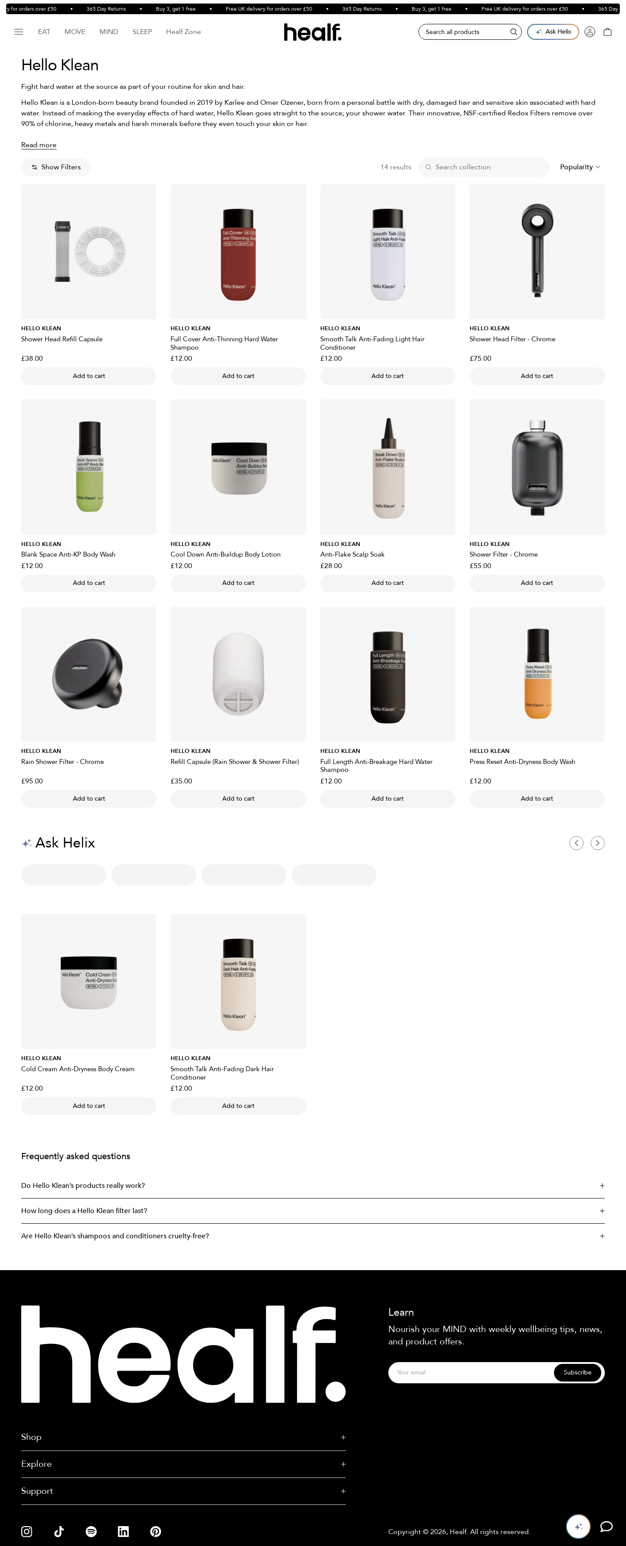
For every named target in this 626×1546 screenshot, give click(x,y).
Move (74, 32)
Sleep (142, 32)
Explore (183, 1464)
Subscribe (578, 1372)
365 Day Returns (112, 8)
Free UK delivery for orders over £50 (275, 8)
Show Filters (56, 167)
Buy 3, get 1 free (182, 8)
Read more (39, 145)
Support (183, 1491)
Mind (108, 32)
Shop (183, 1437)
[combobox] (581, 167)
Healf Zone (183, 32)
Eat (44, 32)
